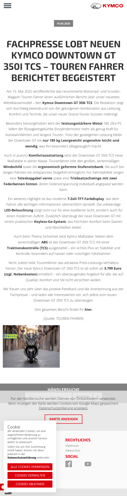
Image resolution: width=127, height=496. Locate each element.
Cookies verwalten (30, 475)
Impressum (72, 445)
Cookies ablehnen (30, 484)
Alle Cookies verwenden (30, 467)
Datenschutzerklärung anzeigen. (63, 408)
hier (88, 309)
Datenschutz (72, 450)
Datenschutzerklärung (21, 457)
